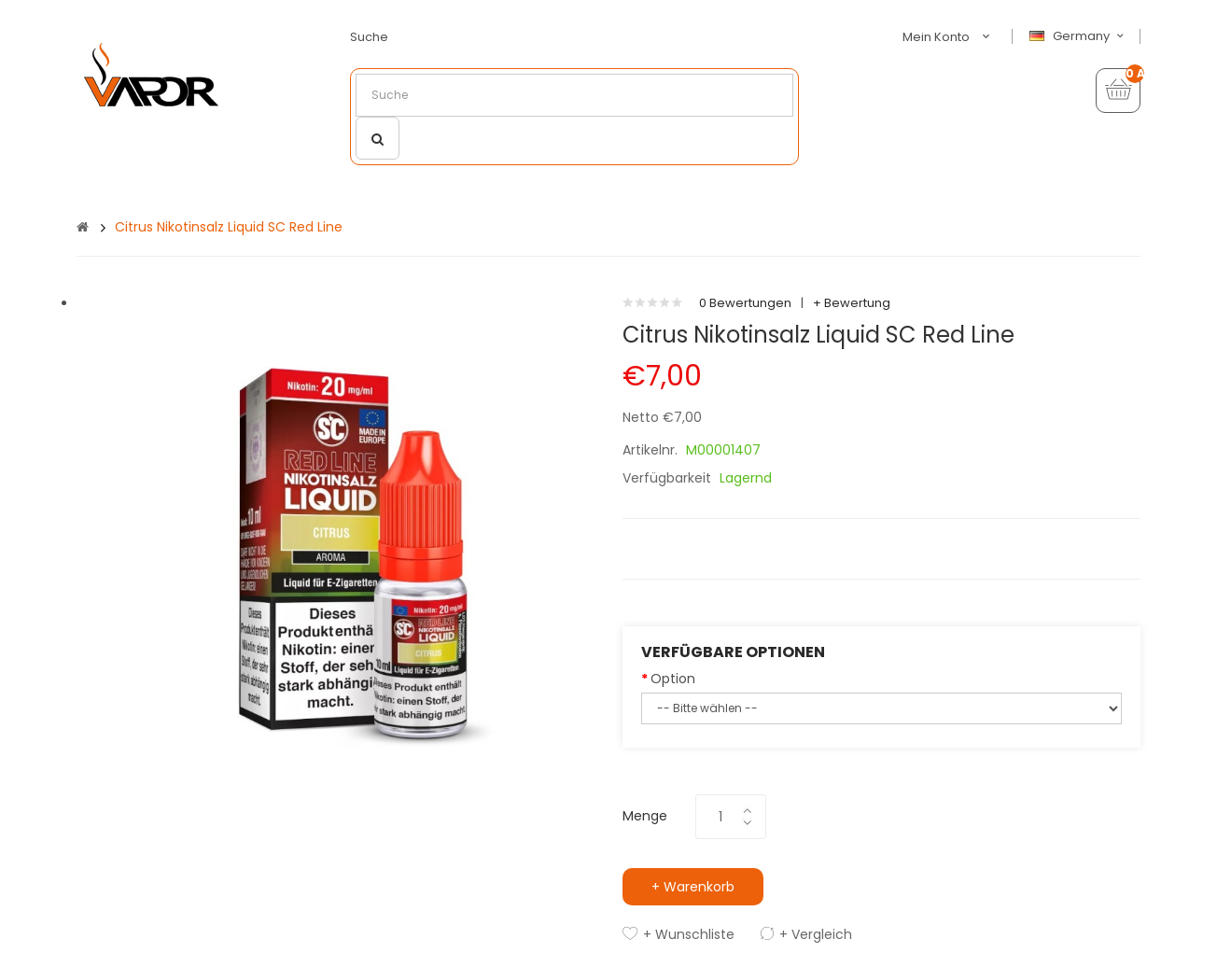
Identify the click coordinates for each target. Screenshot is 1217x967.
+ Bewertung (851, 303)
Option (672, 678)
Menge (644, 815)
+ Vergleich (815, 934)
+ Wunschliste (688, 934)
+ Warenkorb (692, 886)
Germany (1078, 36)
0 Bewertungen (745, 303)
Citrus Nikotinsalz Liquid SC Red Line (229, 226)
